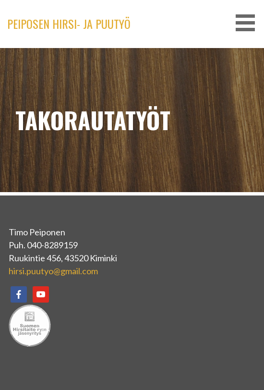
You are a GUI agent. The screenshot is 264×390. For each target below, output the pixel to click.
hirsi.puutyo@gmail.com (53, 271)
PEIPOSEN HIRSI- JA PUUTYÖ (69, 23)
